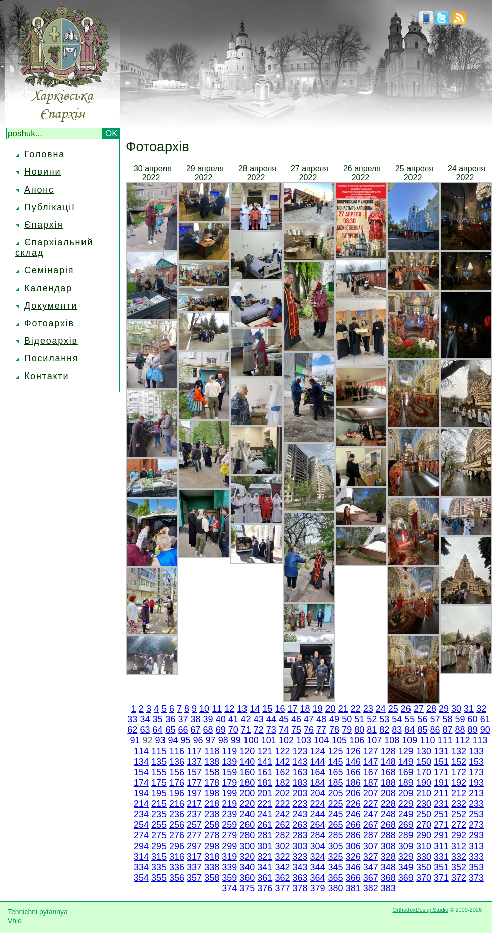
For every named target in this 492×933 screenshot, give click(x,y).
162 (282, 772)
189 (406, 783)
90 (485, 730)
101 (268, 740)
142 (282, 762)
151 (441, 762)
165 (335, 772)
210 (423, 793)
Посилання (51, 358)
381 (353, 888)
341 (264, 867)
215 (159, 804)
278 (211, 835)
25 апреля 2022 (414, 173)
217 (194, 804)
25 (393, 709)
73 (271, 730)
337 (194, 867)
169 (406, 772)
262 (282, 825)
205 (335, 793)
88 (460, 730)
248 (388, 814)
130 (423, 751)
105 (339, 740)
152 (458, 762)
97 (211, 740)
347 (370, 867)
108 (391, 740)
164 (317, 772)
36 (170, 719)
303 (299, 846)
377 (282, 888)
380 (335, 888)
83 (397, 730)
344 (317, 867)
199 (229, 793)
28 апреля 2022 (257, 173)
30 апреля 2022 (153, 173)
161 (264, 772)
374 (229, 888)
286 (353, 835)
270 (423, 825)
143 (299, 762)
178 (211, 783)
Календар (48, 288)
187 (370, 783)
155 (159, 772)
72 (259, 730)
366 (353, 878)
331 (441, 857)
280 (247, 835)
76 (309, 730)
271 (441, 825)
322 (282, 857)
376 (264, 888)
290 (423, 835)
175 (159, 783)
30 (456, 709)
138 (211, 762)
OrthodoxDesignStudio (420, 910)
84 (409, 730)
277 (194, 835)
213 (476, 793)
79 (347, 730)
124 (317, 751)
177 (194, 783)
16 (280, 709)
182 (282, 783)
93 (160, 740)
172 (458, 772)
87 (448, 730)
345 (335, 867)
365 (335, 878)
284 (317, 835)
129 (406, 751)
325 (335, 857)
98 (223, 740)
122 (282, 751)
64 (157, 730)
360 (247, 878)
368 (388, 878)
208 (388, 793)
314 (141, 857)
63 (145, 730)
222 (282, 804)
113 (480, 740)
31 (469, 709)
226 (353, 804)
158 (211, 772)
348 (388, 867)
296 (176, 846)
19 (318, 709)
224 (317, 804)
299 (229, 846)
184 (317, 783)
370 (423, 878)
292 (458, 835)
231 (441, 804)
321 (264, 857)
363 (299, 878)
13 (242, 709)
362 (282, 878)
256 (176, 825)
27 (419, 709)
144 (317, 762)
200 (247, 793)
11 (217, 709)
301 (264, 846)
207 (370, 793)
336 (176, 867)
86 (435, 730)
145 (335, 762)
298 (211, 846)
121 (264, 751)
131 (441, 751)
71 (246, 730)
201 (264, 793)
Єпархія (43, 225)
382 (370, 888)
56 (422, 719)
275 (159, 835)
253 (476, 814)
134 (141, 762)
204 (317, 793)
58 (448, 719)
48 (321, 719)
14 (255, 709)
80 (359, 730)
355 (159, 878)
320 (247, 857)
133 (476, 751)
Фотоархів (49, 323)
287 (370, 835)
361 (264, 878)
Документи (50, 306)
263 (299, 825)
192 (458, 783)
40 (221, 719)
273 (476, 825)
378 (299, 888)
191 (441, 783)
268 (388, 825)
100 (251, 740)
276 (176, 835)
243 (299, 814)
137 (194, 762)
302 (282, 846)
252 (458, 814)
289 (406, 835)
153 (476, 762)
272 (458, 825)
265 (335, 825)
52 (372, 719)
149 (406, 762)
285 (335, 835)
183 (299, 783)
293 (476, 835)
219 (229, 804)
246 (353, 814)
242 (282, 814)
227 (370, 804)
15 (267, 709)
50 (347, 719)
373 (476, 878)
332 (458, 857)
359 (229, 878)
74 (284, 730)
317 (194, 857)
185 (335, 783)
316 (176, 857)
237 (194, 814)
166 (353, 772)
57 (435, 719)
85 (422, 730)
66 (183, 730)
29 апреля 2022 (205, 173)
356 (176, 878)
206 (353, 793)
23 (368, 709)
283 (299, 835)
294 (141, 846)
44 (271, 719)
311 (441, 846)
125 (335, 751)
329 (406, 857)
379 (317, 888)
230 (423, 804)
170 (423, 772)
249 (406, 814)
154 (141, 772)
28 (431, 709)
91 (135, 740)
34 (145, 719)
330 (423, 857)
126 (353, 751)
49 (334, 719)
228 (388, 804)
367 (370, 878)
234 (141, 814)
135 (159, 762)
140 (247, 762)
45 (284, 719)
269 (406, 825)
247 (370, 814)
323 (299, 857)
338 (211, 867)
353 (476, 867)
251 (441, 814)
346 (353, 867)
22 (356, 709)
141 (264, 762)
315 (159, 857)
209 (406, 793)
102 (286, 740)
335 (159, 867)
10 (204, 709)
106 (356, 740)
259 (229, 825)
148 (388, 762)
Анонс (39, 189)
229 (406, 804)
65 (170, 730)
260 (247, 825)
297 (194, 846)
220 (247, 804)
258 (211, 825)
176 (176, 783)
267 (370, 825)
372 (458, 878)
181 (264, 783)
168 (388, 772)
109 (409, 740)
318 (211, 857)
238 (211, 814)
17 (292, 709)
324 (317, 857)
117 (194, 751)
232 (458, 804)
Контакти (46, 376)
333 (476, 857)
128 (388, 751)
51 (359, 719)
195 (159, 793)
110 (427, 740)
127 (370, 751)
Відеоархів (51, 341)
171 (441, 772)
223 (299, 804)
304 (317, 846)
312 (458, 846)
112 (462, 740)
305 (335, 846)
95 (186, 740)
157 (194, 772)
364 (317, 878)
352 (458, 867)
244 (317, 814)
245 (335, 814)
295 (159, 846)
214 (141, 804)
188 (388, 783)
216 (176, 804)
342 (282, 867)
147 (370, 762)
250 (423, 814)
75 (296, 730)
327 (370, 857)
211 (441, 793)
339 (229, 867)
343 (299, 867)
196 (176, 793)
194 (141, 793)
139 (229, 762)
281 (264, 835)
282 (282, 835)
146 (353, 762)
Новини (42, 172)
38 (196, 719)
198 (211, 793)
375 (247, 888)
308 (388, 846)
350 (423, 867)
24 (381, 709)
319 (229, 857)
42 (246, 719)
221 (264, 804)
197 (194, 793)
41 (233, 719)
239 (229, 814)
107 (374, 740)
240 (247, 814)
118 (211, 751)
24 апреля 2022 (466, 173)
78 (334, 730)
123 (299, 751)
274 (141, 835)
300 (247, 846)
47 (309, 719)
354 (141, 878)
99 (236, 740)
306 (353, 846)
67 (196, 730)
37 (183, 719)
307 (370, 846)
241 (264, 814)
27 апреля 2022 (310, 173)
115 (159, 751)
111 (444, 740)
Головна (44, 154)
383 (388, 888)
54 (397, 719)
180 (247, 783)
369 (406, 878)
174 (141, 783)
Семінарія (49, 270)
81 (372, 730)
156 (176, 772)
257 (194, 825)
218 (211, 804)
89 (473, 730)
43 (259, 719)
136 (176, 762)
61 (485, 719)
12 (229, 709)
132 (458, 751)
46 (296, 719)
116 (176, 751)
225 (335, 804)
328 (388, 857)
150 (423, 762)
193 (476, 783)
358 (211, 878)
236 (176, 814)
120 (247, 751)
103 (303, 740)
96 (198, 740)
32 (481, 709)
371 (441, 878)
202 (282, 793)
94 (173, 740)
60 (473, 719)
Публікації (49, 207)
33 (132, 719)
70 (233, 730)
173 (476, 772)
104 (321, 740)
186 (353, 783)
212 (458, 793)
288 (388, 835)
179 (229, 783)
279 (229, 835)
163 (299, 772)
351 (441, 867)
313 (476, 846)
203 (299, 793)
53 (384, 719)
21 (343, 709)
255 (159, 825)
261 (264, 825)
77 (321, 730)
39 (208, 719)
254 (141, 825)
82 (384, 730)
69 (221, 730)
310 (423, 846)
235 (159, 814)
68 (208, 730)
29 (444, 709)
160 (247, 772)
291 (441, 835)
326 (353, 857)
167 (370, 772)
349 (406, 867)
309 (406, 846)
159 (229, 772)
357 (194, 878)
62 (132, 730)
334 (141, 867)
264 (317, 825)
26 (406, 709)
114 (141, 751)
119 (229, 751)
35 (157, 719)
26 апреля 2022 (362, 173)
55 (409, 719)
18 (305, 709)
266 (353, 825)
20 (330, 709)
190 (423, 783)
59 (460, 719)
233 (476, 804)
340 (247, 867)
